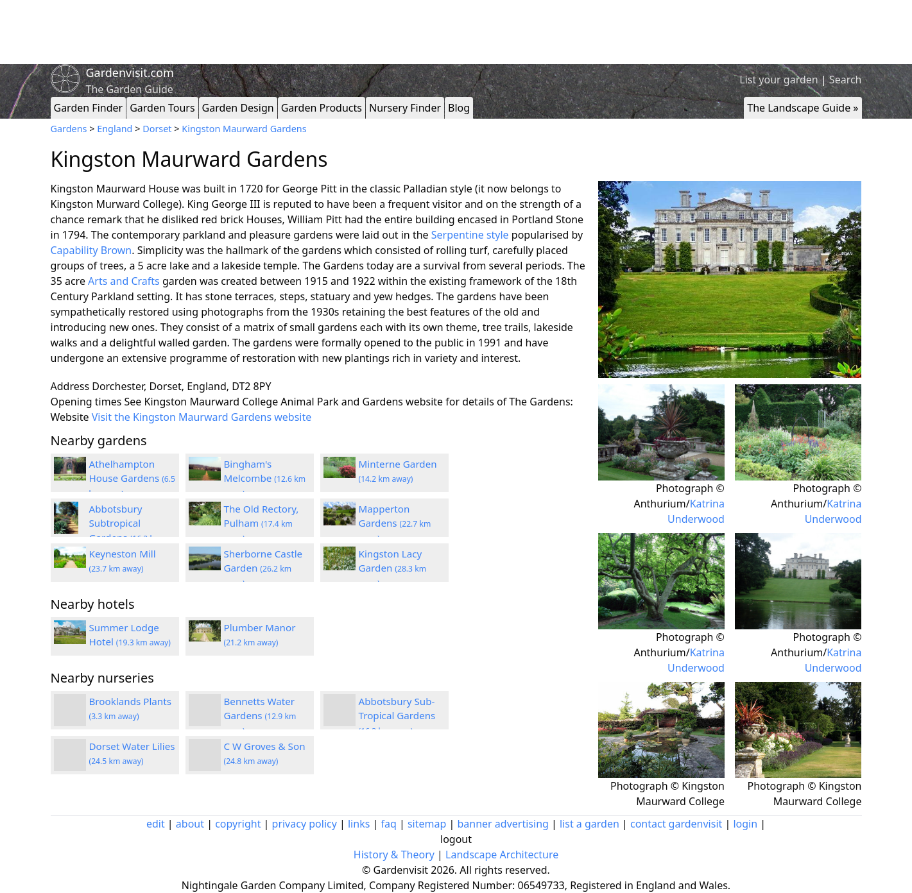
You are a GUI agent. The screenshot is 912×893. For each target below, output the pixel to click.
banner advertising (502, 824)
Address (70, 386)
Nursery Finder (405, 108)
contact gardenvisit (676, 824)
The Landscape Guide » (802, 108)
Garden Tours (162, 108)
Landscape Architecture (501, 854)
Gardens (69, 129)
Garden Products (321, 108)
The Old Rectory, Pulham (261, 523)
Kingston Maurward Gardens (244, 129)
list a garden (589, 824)
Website (70, 417)
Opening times (86, 402)
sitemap (427, 824)
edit (155, 824)
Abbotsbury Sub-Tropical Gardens (397, 716)
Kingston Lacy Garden (393, 568)
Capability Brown (91, 250)
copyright (238, 824)
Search (845, 79)
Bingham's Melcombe (265, 478)
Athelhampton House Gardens (132, 478)
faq (388, 824)
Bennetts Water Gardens (260, 716)
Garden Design (238, 108)
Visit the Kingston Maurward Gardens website (202, 417)
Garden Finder (88, 108)
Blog (459, 108)
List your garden (778, 79)
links (359, 824)
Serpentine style (470, 235)
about (190, 824)
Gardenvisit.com (130, 72)
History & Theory (394, 854)
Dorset (156, 129)
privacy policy (304, 824)
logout (456, 839)
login (745, 824)
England (114, 129)
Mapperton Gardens (395, 523)
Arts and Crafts (124, 281)
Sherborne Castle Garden (263, 568)
